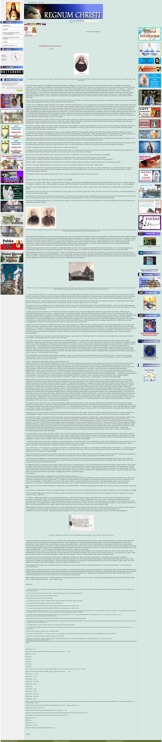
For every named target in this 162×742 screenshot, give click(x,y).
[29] (134, 490)
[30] (107, 504)
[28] (27, 487)
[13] (96, 302)
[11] (84, 245)
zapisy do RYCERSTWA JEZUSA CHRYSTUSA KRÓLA (149, 358)
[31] (78, 575)
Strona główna (33, 2)
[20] (58, 391)
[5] (71, 179)
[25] (112, 441)
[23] (50, 438)
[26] (54, 451)
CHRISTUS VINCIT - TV (10, 45)
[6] (56, 184)
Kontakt (42, 2)
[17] (74, 347)
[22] (53, 431)
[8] (131, 184)
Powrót (28, 734)
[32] (124, 577)
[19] (119, 377)
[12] (130, 298)
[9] (46, 193)
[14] (58, 320)
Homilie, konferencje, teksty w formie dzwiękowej (11, 33)
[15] (34, 322)
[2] (61, 116)
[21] (128, 414)
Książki (5, 42)
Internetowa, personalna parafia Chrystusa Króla (149, 246)
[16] (35, 333)
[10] (112, 198)
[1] (32, 97)
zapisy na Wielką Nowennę (150, 309)
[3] (108, 154)
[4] (42, 157)
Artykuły (5, 29)
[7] (77, 184)
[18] (111, 357)
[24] (88, 438)
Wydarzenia (6, 25)
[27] (126, 483)
